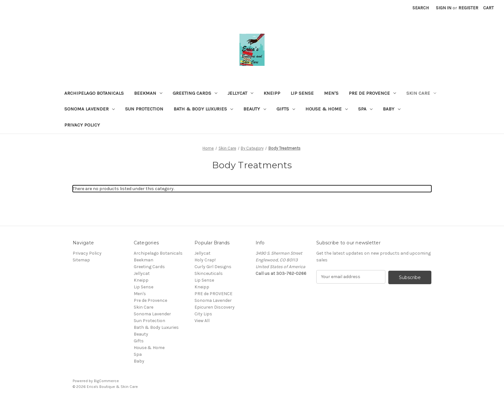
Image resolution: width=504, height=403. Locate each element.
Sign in (443, 8)
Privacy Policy (82, 125)
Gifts (285, 109)
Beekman (148, 93)
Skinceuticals (208, 273)
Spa (365, 109)
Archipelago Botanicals (94, 93)
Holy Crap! (205, 260)
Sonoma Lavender (89, 109)
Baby (392, 109)
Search (420, 8)
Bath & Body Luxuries (203, 109)
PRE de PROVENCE (213, 293)
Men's (331, 93)
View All (202, 320)
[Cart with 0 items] (488, 8)
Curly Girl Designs (212, 266)
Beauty (254, 109)
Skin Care (421, 93)
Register (468, 8)
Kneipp (272, 93)
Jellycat (240, 93)
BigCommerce (106, 381)
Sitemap (81, 260)
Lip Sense (302, 93)
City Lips (203, 314)
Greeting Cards (195, 93)
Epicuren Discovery (214, 307)
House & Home (326, 109)
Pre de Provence (372, 93)
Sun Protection (144, 109)
